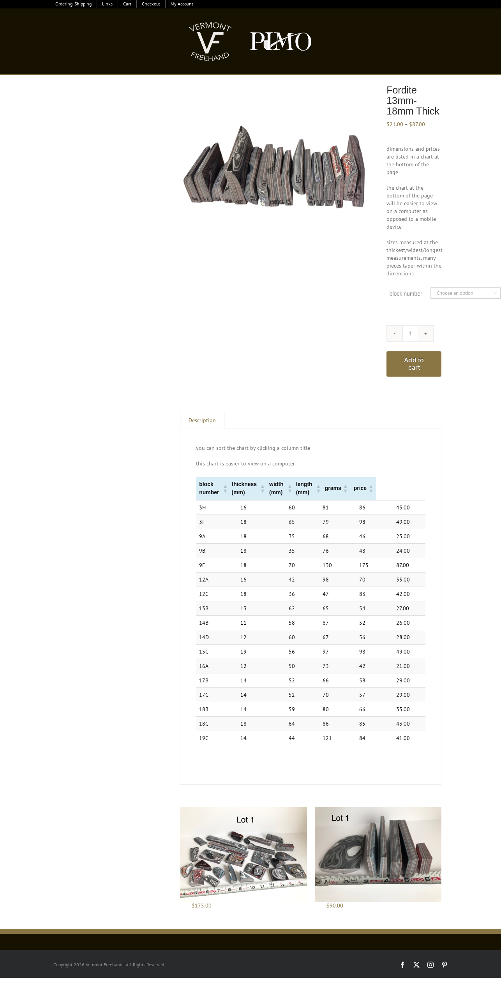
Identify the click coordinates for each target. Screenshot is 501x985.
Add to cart (414, 363)
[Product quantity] (410, 333)
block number (406, 294)
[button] (236, 488)
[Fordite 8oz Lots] (378, 854)
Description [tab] (202, 420)
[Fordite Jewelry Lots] (243, 854)
